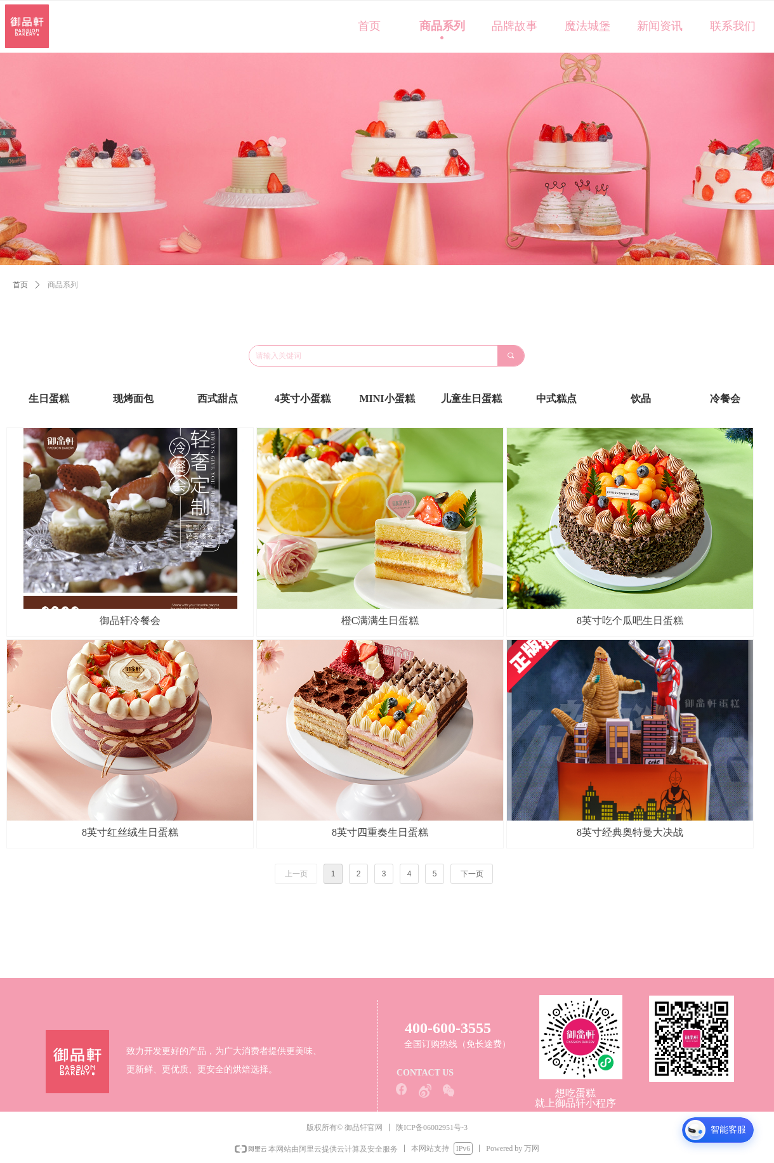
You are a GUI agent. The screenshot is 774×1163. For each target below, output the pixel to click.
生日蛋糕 (49, 398)
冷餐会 (725, 398)
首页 (20, 284)
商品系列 (63, 284)
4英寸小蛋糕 (303, 398)
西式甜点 (217, 398)
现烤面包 (133, 398)
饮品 (641, 398)
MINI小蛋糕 (386, 398)
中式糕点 (556, 398)
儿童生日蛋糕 (471, 398)
